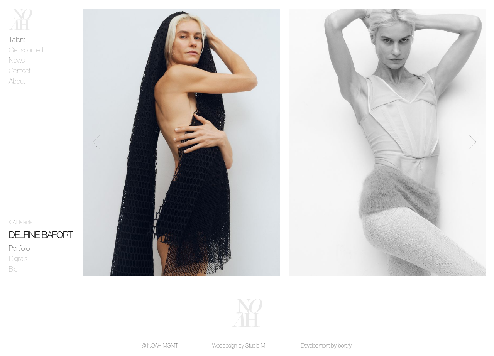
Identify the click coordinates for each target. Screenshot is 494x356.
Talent (17, 40)
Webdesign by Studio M (238, 346)
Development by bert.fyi (326, 346)
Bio (13, 269)
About (17, 81)
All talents (22, 222)
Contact (19, 71)
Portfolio (19, 248)
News (17, 60)
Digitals (18, 259)
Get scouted (26, 50)
